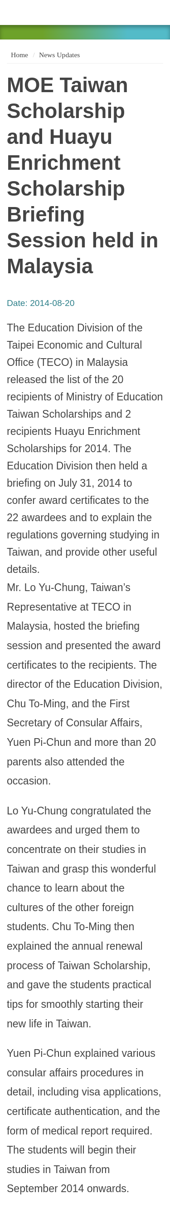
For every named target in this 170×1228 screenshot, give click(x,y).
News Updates (59, 55)
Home (18, 55)
